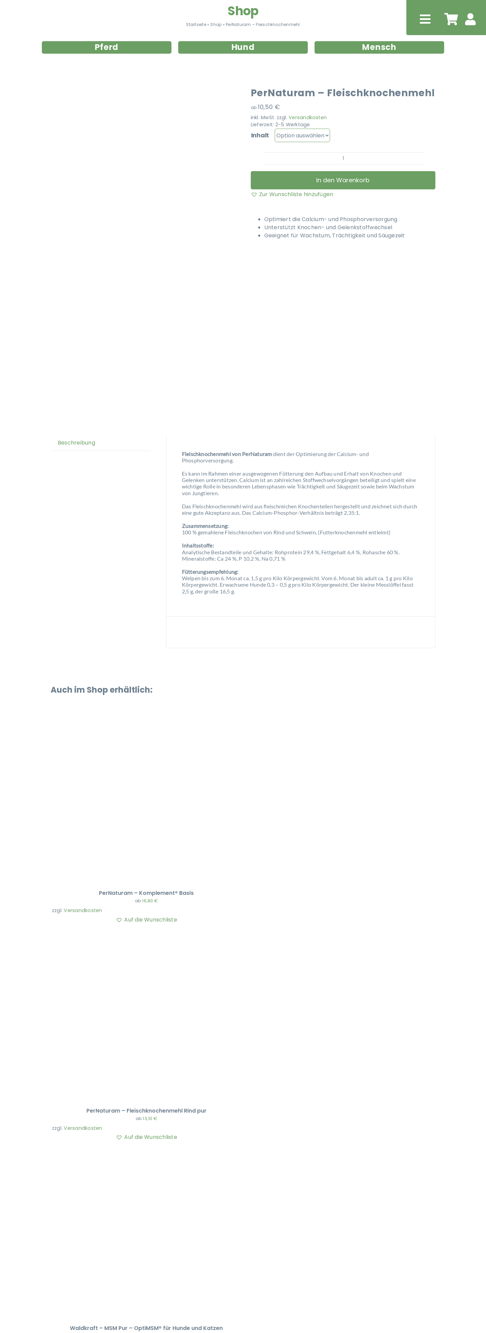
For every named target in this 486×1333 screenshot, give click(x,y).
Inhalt (260, 135)
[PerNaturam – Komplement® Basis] (136, 720)
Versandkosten (308, 117)
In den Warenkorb (343, 180)
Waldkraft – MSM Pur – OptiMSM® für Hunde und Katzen (146, 1328)
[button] (292, 194)
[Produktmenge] (343, 158)
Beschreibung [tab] (76, 443)
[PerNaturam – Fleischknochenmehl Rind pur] (136, 938)
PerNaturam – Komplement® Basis (146, 893)
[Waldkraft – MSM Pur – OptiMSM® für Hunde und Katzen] (136, 1155)
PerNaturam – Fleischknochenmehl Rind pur (146, 1111)
